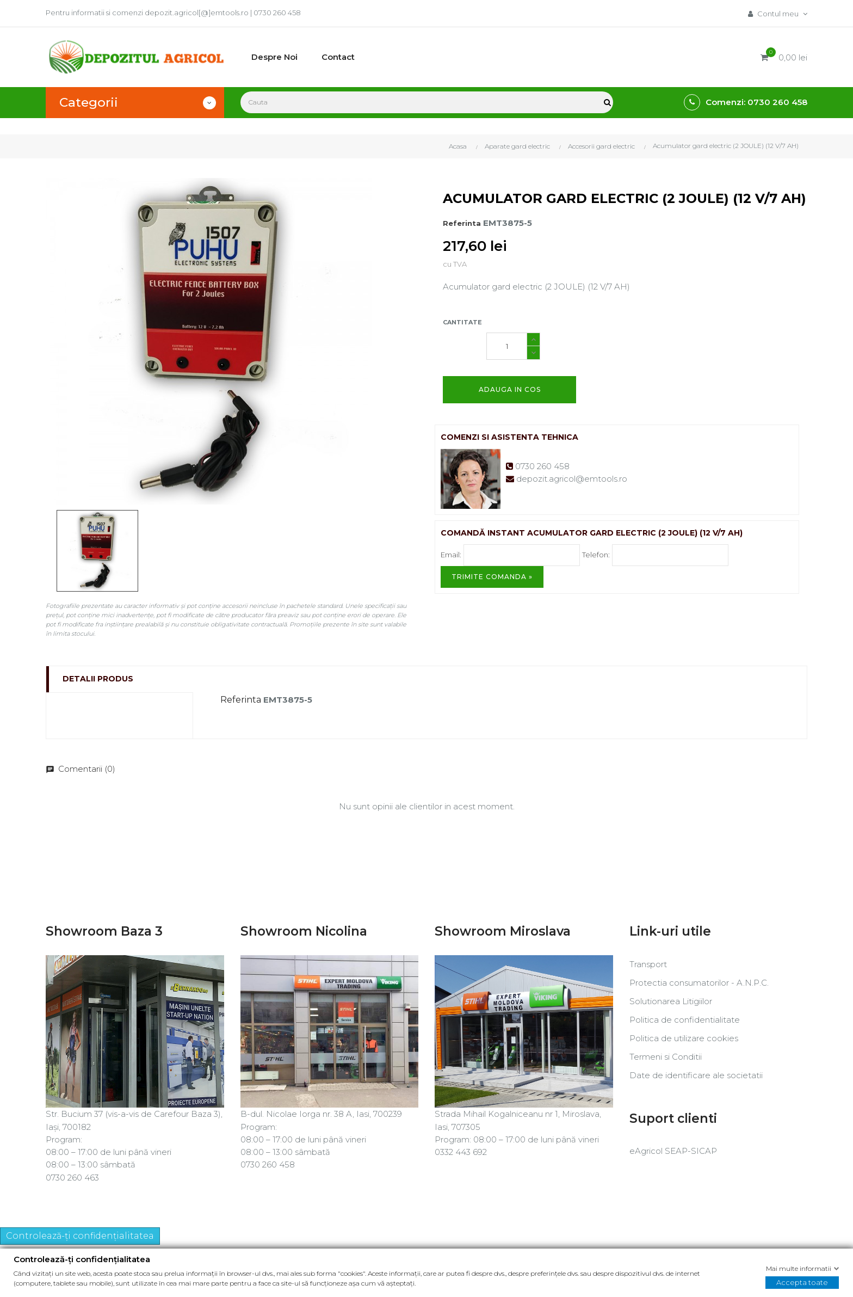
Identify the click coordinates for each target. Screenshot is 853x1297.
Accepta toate (802, 1282)
